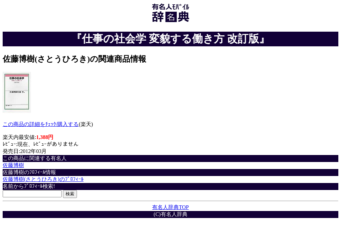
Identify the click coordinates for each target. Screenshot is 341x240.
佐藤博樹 (13, 165)
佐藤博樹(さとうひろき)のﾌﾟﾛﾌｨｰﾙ (43, 179)
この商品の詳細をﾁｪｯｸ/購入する (41, 124)
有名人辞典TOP (170, 207)
